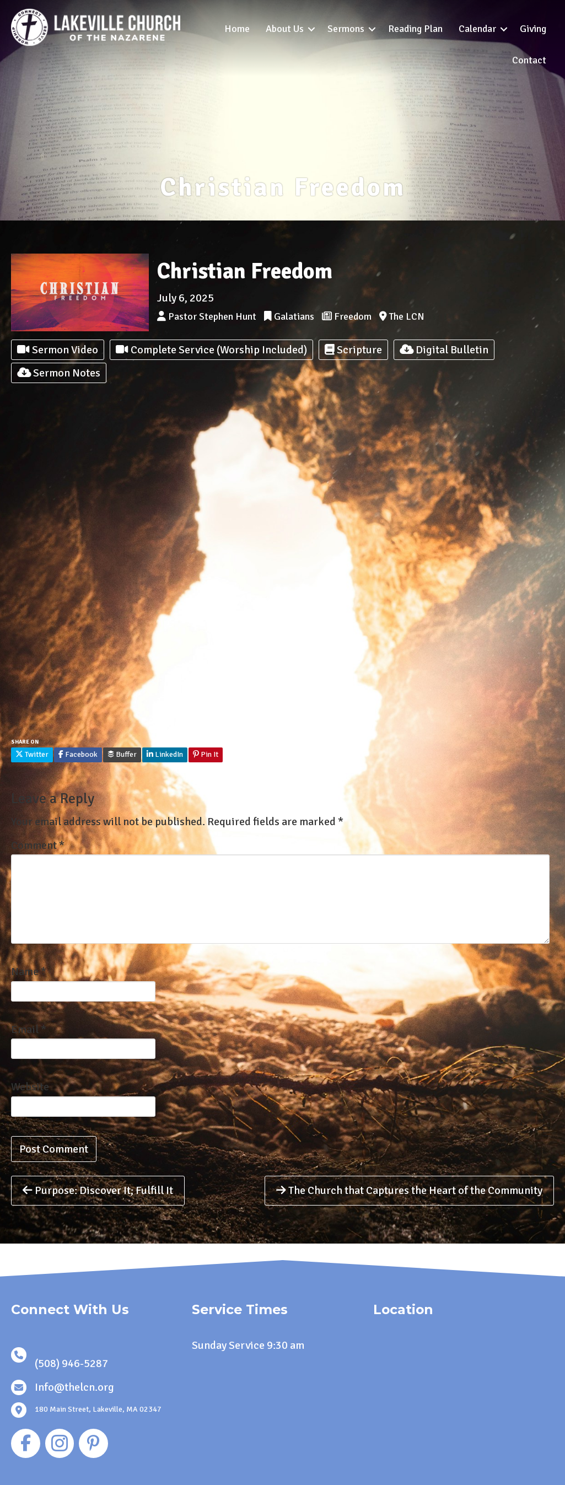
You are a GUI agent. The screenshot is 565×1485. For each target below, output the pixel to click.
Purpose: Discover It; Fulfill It (98, 1190)
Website (30, 1087)
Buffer (122, 754)
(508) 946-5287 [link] (71, 1363)
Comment (37, 845)
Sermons (345, 29)
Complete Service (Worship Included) (211, 350)
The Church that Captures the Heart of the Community (409, 1190)
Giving (533, 29)
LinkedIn (165, 754)
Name (28, 971)
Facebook (78, 754)
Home (237, 29)
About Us (285, 29)
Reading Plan (415, 29)
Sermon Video (57, 350)
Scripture (353, 350)
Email (28, 1029)
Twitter (32, 754)
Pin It (205, 754)
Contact (529, 60)
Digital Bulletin (444, 350)
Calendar (477, 29)
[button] (311, 29)
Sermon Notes (58, 373)
